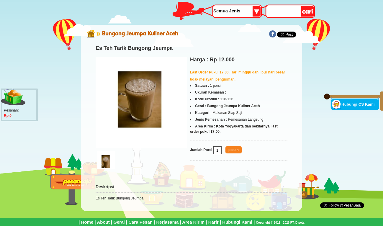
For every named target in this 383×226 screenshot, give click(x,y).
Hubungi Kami (237, 222)
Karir (213, 222)
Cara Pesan (140, 222)
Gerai (119, 222)
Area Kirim (193, 222)
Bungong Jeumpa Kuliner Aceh (140, 33)
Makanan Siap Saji (227, 113)
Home (87, 222)
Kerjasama (167, 222)
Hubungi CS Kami (358, 104)
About (103, 222)
